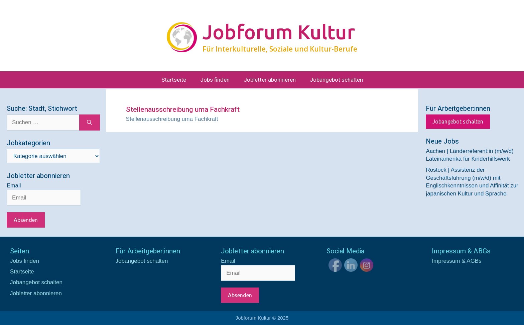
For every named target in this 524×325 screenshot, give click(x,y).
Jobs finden (215, 80)
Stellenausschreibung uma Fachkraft (172, 119)
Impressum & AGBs (456, 261)
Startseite (173, 80)
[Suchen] (89, 122)
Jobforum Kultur (279, 32)
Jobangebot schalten (336, 80)
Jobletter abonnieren (270, 80)
